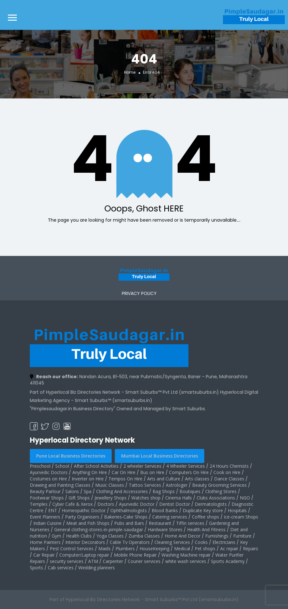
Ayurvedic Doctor (136, 504)
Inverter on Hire (88, 479)
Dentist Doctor (174, 504)
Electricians (224, 542)
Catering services (169, 517)
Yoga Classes (110, 536)
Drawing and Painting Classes (60, 485)
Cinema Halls (178, 498)
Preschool (40, 466)
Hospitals (237, 510)
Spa (87, 491)
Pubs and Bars (129, 523)
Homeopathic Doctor (84, 510)
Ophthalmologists (128, 510)
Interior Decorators (85, 542)
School (62, 466)
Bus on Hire (152, 472)
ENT (52, 510)
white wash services (185, 561)
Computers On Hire (189, 472)
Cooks (201, 542)
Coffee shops (205, 517)
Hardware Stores (165, 529)
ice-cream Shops (241, 517)
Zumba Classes (144, 536)
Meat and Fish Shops (87, 523)
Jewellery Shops (111, 498)
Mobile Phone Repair (135, 555)
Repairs (250, 548)
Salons (72, 491)
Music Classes (109, 485)
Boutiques (190, 491)
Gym (56, 536)
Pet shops (205, 548)
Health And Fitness (206, 529)
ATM (93, 561)
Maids (104, 548)
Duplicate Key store (203, 510)
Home (129, 72)
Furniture (242, 536)
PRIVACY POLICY (139, 293)
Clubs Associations (216, 498)
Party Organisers (82, 517)
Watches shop (145, 498)
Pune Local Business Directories (70, 456)
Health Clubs (79, 536)
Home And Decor (182, 536)
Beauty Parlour (45, 491)
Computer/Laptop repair (84, 555)
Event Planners (45, 517)
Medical (182, 548)
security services (66, 561)
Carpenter (113, 561)
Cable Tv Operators (130, 542)
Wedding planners (96, 568)
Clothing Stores (221, 491)
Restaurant (160, 523)
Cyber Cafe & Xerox (72, 504)
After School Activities (96, 466)
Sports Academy (228, 561)
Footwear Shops (47, 498)
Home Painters (45, 542)
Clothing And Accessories (122, 491)
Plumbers (125, 548)
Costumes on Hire (48, 479)
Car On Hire (123, 472)
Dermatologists (211, 504)
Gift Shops (79, 498)
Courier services (144, 561)
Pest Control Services (72, 548)
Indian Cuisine (47, 523)
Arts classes (197, 479)
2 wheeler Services (142, 466)
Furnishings (216, 536)
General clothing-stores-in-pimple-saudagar (98, 529)
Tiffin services (190, 523)
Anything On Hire (89, 472)
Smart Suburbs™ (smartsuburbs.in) (113, 400)
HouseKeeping (154, 548)
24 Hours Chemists (229, 466)
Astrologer (176, 485)
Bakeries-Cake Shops (125, 517)
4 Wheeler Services (185, 466)
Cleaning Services (172, 542)
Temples (39, 504)
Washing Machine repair (186, 555)
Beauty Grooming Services (219, 485)
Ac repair (229, 548)
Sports (36, 568)
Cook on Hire (226, 472)
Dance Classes (229, 479)
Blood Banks (165, 510)
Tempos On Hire (125, 479)
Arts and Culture (163, 479)
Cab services (61, 568)
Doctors (105, 504)
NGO (245, 498)
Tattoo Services (145, 485)
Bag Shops (164, 491)
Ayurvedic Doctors (49, 472)
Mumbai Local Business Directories (159, 456)
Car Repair (44, 555)
